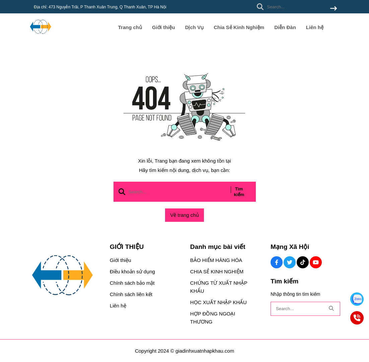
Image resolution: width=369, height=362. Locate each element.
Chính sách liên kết (131, 294)
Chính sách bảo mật (132, 283)
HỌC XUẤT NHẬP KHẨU (218, 302)
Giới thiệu (163, 27)
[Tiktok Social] (303, 262)
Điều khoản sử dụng (132, 271)
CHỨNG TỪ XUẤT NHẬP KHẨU (218, 287)
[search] (295, 6)
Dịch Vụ (194, 27)
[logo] (40, 36)
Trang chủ (130, 27)
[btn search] (333, 9)
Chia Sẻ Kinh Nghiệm (239, 27)
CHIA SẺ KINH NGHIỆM (216, 271)
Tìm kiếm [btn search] (239, 191)
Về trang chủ (184, 215)
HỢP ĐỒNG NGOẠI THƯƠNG (212, 318)
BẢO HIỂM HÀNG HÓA (216, 260)
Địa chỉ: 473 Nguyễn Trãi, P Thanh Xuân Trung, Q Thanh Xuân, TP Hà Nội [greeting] (100, 7)
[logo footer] (65, 276)
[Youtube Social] (316, 262)
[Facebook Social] (277, 262)
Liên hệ (314, 27)
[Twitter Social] (290, 262)
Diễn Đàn (285, 27)
